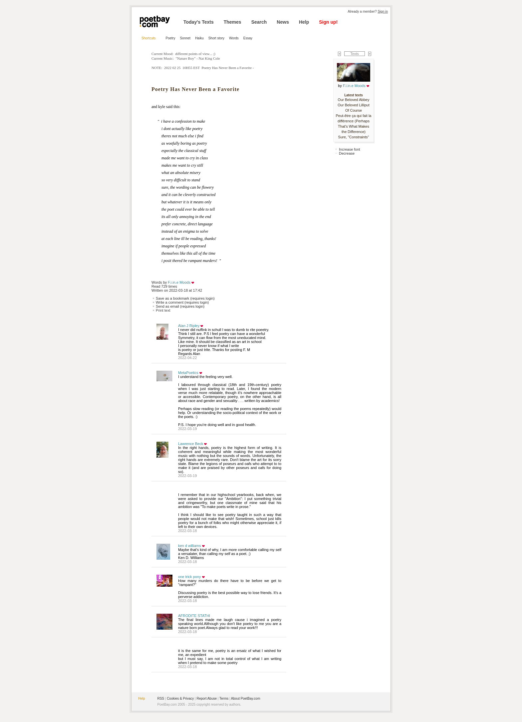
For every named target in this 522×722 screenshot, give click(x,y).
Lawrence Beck (190, 444)
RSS (160, 698)
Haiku (199, 38)
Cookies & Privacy (180, 698)
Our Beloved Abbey (354, 100)
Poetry (170, 38)
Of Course (353, 110)
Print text (163, 310)
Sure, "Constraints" (353, 137)
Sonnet (185, 38)
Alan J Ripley (188, 326)
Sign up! (328, 22)
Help (304, 22)
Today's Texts (198, 22)
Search (259, 22)
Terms (223, 698)
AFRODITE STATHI (194, 616)
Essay (247, 38)
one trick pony (189, 577)
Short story (216, 38)
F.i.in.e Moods (179, 282)
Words (234, 38)
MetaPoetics (188, 373)
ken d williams (189, 546)
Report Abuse (206, 698)
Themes (232, 22)
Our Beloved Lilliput (353, 105)
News (283, 22)
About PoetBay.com (245, 698)
